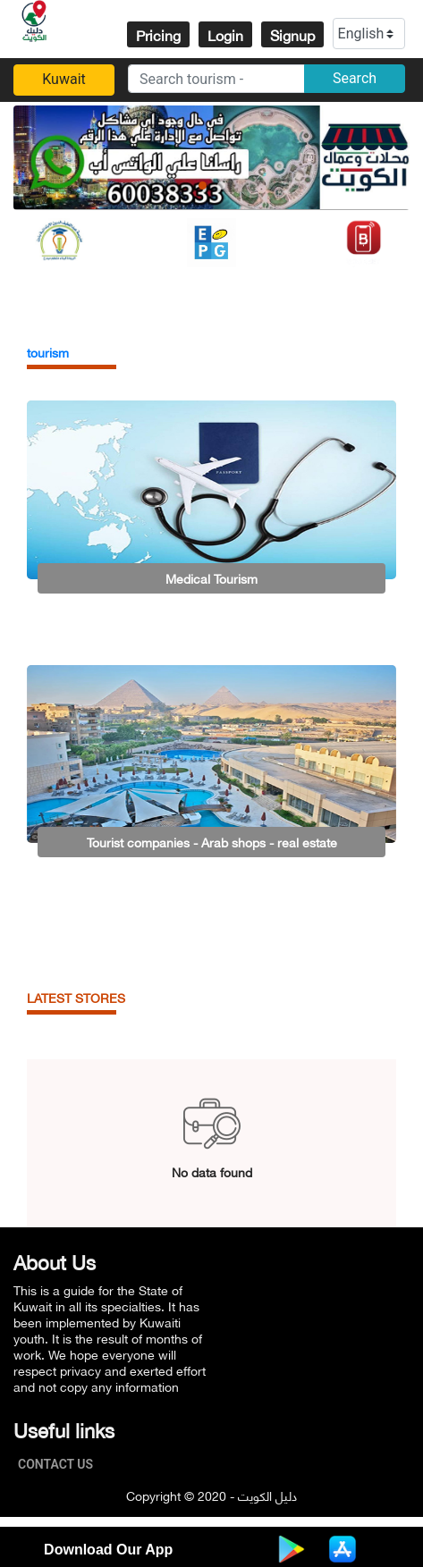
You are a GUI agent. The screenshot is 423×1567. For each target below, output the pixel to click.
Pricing (158, 34)
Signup (292, 34)
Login (225, 34)
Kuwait (64, 79)
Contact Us (60, 1464)
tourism (48, 352)
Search (354, 78)
